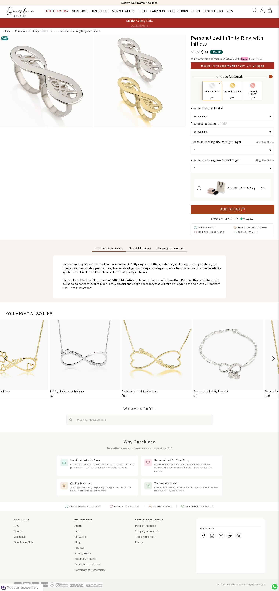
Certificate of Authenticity (89, 569)
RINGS (142, 11)
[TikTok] (229, 535)
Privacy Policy (82, 553)
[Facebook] (203, 535)
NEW (229, 11)
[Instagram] (212, 535)
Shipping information (147, 531)
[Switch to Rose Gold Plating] (253, 85)
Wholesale (20, 536)
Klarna (139, 542)
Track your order (144, 536)
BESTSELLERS (213, 11)
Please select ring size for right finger (216, 142)
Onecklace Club (23, 542)
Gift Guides (80, 536)
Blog (77, 542)
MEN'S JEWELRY (123, 11)
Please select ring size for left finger (215, 160)
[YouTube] (221, 535)
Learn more (255, 59)
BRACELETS (100, 11)
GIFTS (196, 11)
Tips (77, 531)
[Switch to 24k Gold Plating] (232, 85)
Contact (18, 531)
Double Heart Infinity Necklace (194, 391)
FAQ (16, 525)
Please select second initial (209, 123)
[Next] (273, 359)
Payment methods (145, 525)
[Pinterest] (238, 535)
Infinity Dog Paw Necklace (48, 391)
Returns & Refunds (85, 558)
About (78, 525)
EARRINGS (157, 11)
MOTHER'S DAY (57, 11)
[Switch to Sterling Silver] (212, 85)
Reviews (79, 547)
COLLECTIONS (178, 11)
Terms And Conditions (87, 564)
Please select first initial (207, 108)
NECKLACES (80, 11)
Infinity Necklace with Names (122, 391)
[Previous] (6, 359)
